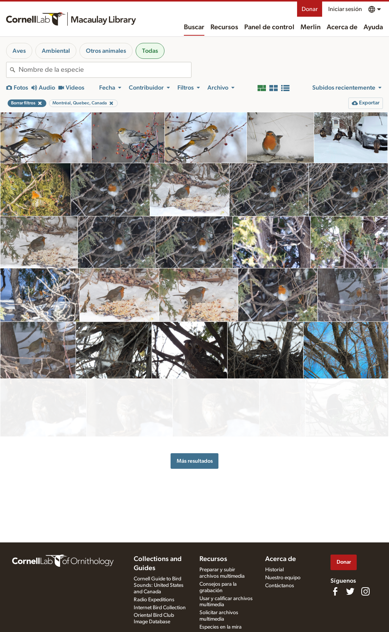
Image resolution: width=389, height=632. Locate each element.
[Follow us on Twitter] (350, 591)
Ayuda (373, 27)
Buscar (194, 27)
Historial (274, 569)
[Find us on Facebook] (335, 591)
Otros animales (106, 51)
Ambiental (56, 51)
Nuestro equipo (282, 577)
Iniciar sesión (345, 9)
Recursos (224, 27)
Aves (19, 51)
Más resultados (195, 439)
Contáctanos (279, 585)
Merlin (310, 27)
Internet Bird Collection (160, 607)
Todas (150, 51)
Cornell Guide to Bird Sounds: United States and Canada (158, 585)
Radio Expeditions (154, 599)
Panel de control (269, 27)
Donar (310, 9)
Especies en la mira (220, 627)
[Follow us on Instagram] (365, 591)
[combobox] (105, 69)
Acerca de (342, 27)
